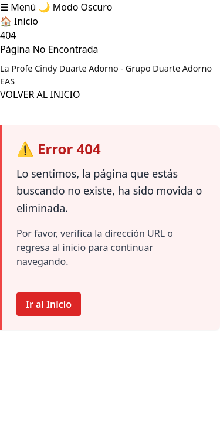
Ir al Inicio (49, 304)
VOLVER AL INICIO (40, 94)
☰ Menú (18, 7)
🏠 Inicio (19, 21)
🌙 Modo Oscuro (76, 7)
